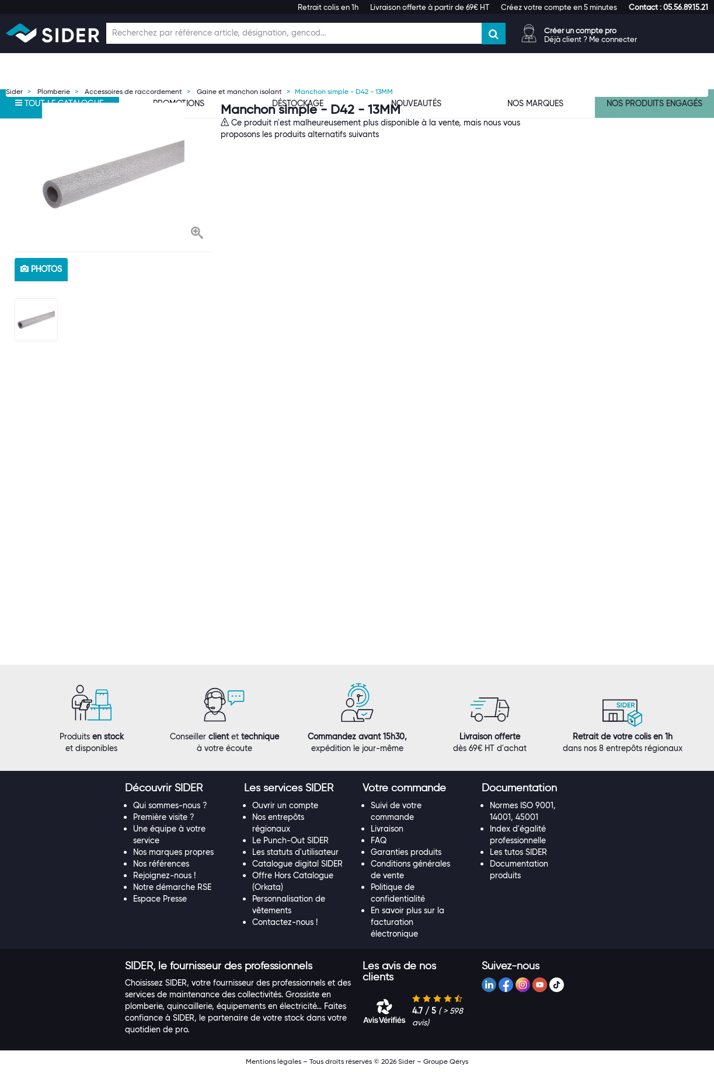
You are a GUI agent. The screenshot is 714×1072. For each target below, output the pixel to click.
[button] (668, 7)
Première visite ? (163, 817)
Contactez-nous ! (285, 922)
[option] (113, 174)
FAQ (378, 840)
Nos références (161, 863)
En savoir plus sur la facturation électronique (407, 922)
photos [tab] (41, 269)
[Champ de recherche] (294, 33)
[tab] (178, 788)
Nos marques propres (173, 852)
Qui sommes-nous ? (170, 805)
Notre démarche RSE (172, 887)
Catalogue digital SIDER (297, 863)
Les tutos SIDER (518, 852)
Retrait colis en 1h (328, 7)
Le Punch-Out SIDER (290, 840)
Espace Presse (160, 898)
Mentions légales (273, 1061)
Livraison (387, 828)
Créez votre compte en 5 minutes (559, 7)
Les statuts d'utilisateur (295, 852)
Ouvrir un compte (285, 805)
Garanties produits (406, 852)
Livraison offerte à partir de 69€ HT (429, 7)
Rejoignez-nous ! (164, 875)
